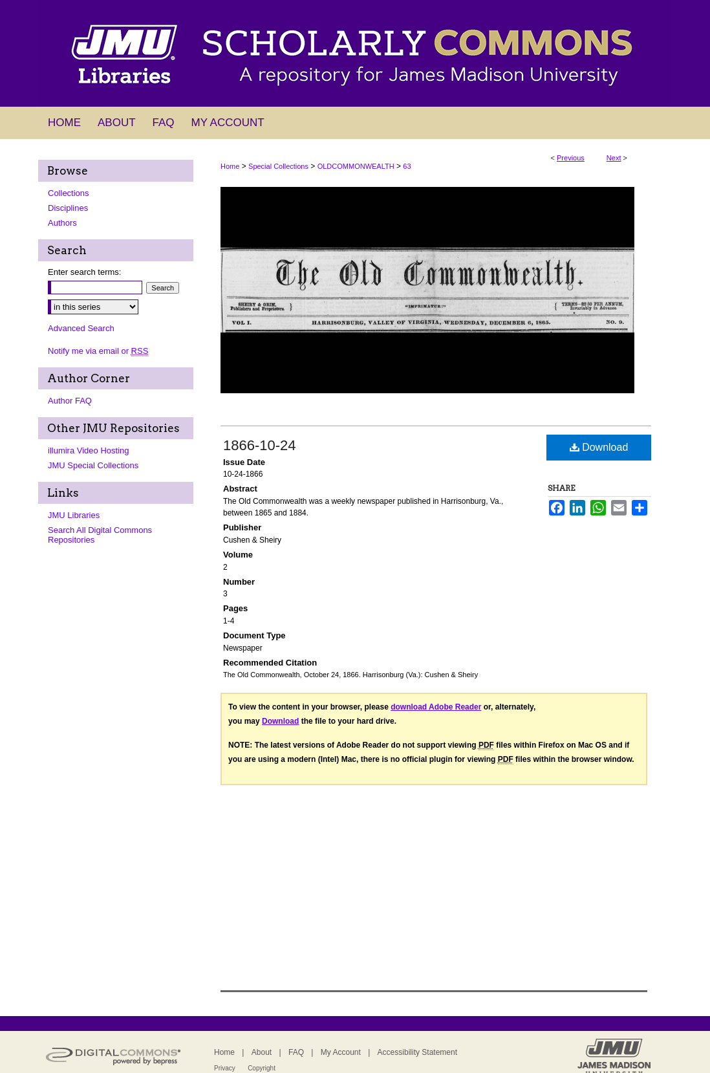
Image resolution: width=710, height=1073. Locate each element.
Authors (62, 223)
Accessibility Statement (417, 1052)
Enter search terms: (84, 272)
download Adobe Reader (436, 706)
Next (614, 158)
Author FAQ (70, 401)
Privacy (224, 1068)
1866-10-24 (259, 445)
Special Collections (278, 166)
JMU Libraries (74, 515)
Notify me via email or (98, 351)
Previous (571, 158)
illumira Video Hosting (88, 450)
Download (599, 447)
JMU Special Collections (93, 465)
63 (407, 166)
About (262, 1052)
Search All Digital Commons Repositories (100, 535)
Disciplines (68, 208)
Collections (68, 193)
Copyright (261, 1068)
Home (230, 166)
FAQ (296, 1052)
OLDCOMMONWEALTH (355, 166)
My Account (341, 1052)
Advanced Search (81, 328)
